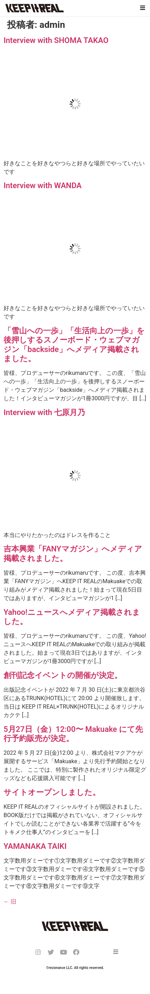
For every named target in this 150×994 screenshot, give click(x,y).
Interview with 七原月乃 (44, 412)
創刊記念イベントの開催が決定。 (63, 675)
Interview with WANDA (43, 185)
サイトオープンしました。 (52, 792)
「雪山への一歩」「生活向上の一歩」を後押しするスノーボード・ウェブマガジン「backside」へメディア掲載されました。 (74, 344)
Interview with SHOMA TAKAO (56, 40)
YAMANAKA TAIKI (35, 846)
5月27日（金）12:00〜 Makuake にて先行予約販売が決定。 (73, 734)
